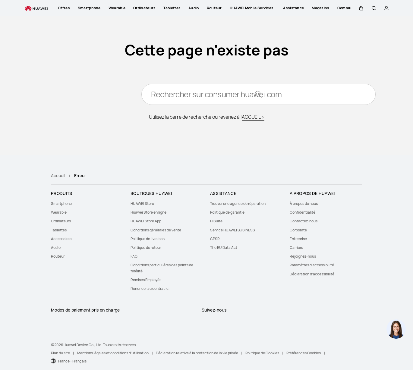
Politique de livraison (148, 238)
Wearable (59, 212)
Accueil (58, 175)
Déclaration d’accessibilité (312, 274)
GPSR (215, 238)
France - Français (72, 361)
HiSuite (216, 221)
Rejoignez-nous (303, 256)
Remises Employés (146, 279)
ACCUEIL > (253, 117)
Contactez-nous (303, 221)
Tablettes (59, 230)
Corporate (298, 230)
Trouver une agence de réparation (238, 203)
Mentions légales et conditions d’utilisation (113, 353)
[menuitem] (87, 203)
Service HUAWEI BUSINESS (232, 230)
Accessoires (61, 238)
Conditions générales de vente (156, 230)
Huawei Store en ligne (148, 212)
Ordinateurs (61, 221)
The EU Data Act (223, 247)
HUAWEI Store (142, 203)
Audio (56, 247)
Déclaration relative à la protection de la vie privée (197, 353)
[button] (361, 8)
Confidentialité (302, 212)
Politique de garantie (227, 212)
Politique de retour (146, 247)
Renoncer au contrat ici (150, 288)
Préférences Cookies (303, 353)
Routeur (58, 256)
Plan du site (60, 353)
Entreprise (298, 238)
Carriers (296, 247)
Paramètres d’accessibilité (312, 265)
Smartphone (61, 203)
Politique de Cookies (262, 353)
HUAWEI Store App (146, 221)
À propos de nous (304, 203)
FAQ (134, 256)
